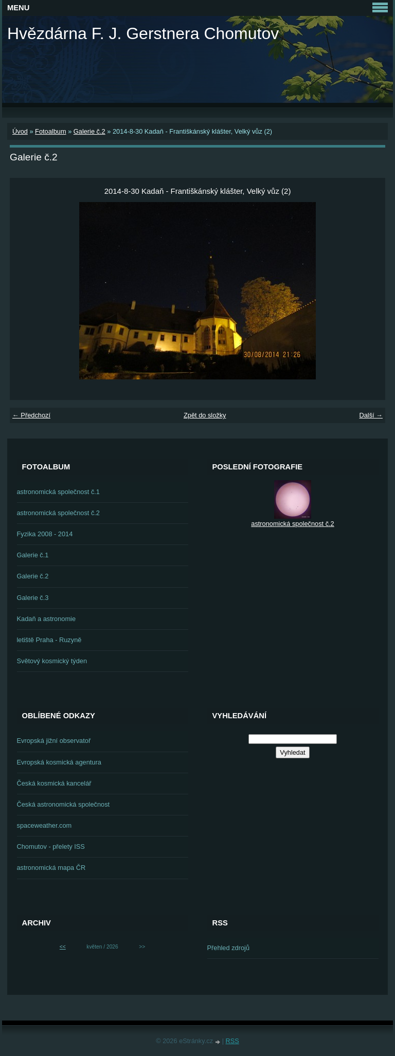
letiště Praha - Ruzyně (49, 640)
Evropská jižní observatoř (54, 740)
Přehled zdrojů (228, 948)
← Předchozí (31, 415)
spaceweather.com (44, 825)
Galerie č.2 (89, 131)
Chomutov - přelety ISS (51, 846)
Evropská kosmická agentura (59, 762)
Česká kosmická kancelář (54, 783)
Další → (371, 415)
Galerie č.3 (33, 598)
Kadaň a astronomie (46, 619)
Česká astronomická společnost (63, 804)
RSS (232, 1041)
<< (63, 947)
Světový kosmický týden (52, 661)
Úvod (20, 131)
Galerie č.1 (33, 555)
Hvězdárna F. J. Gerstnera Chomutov (143, 33)
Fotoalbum (50, 131)
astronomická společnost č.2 (58, 513)
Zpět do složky (205, 415)
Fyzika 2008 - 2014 (45, 534)
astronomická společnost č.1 (58, 492)
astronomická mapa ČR (51, 867)
